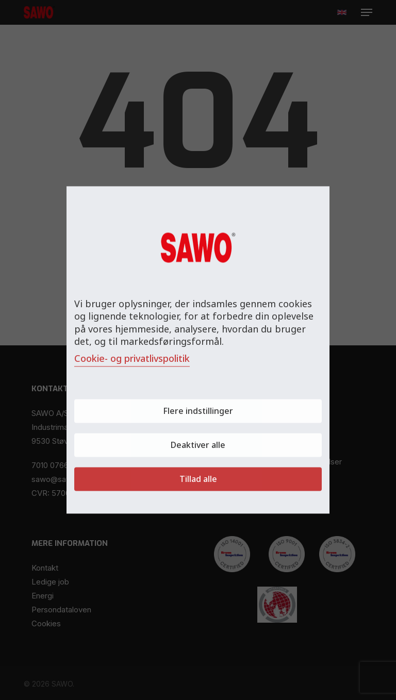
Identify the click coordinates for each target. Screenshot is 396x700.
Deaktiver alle (198, 445)
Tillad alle (198, 479)
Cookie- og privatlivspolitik (132, 359)
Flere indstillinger (198, 411)
